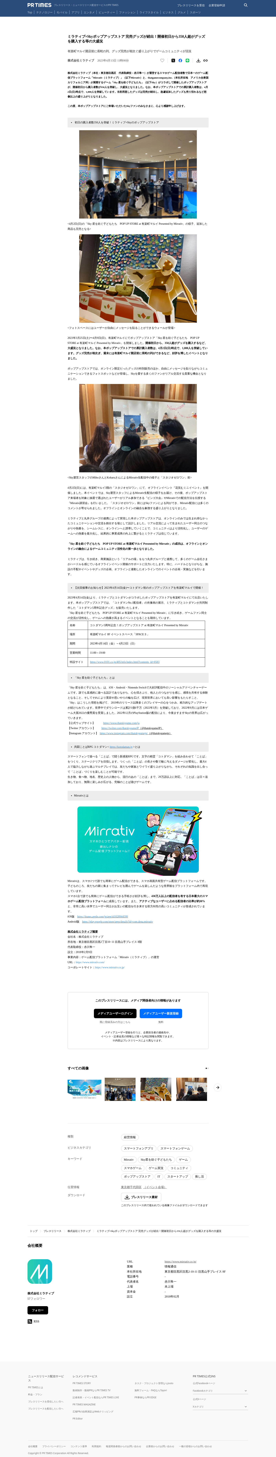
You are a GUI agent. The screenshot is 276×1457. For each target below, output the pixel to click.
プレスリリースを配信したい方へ (45, 1408)
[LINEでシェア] (187, 60)
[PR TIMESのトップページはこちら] (73, 5)
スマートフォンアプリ (138, 1148)
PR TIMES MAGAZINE (84, 1404)
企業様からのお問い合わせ (160, 1446)
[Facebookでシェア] (180, 60)
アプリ (76, 12)
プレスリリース (52, 1231)
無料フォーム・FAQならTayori (151, 1390)
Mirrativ (129, 1159)
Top (30, 12)
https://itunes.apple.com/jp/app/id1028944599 (102, 916)
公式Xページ (199, 1399)
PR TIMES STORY (82, 1383)
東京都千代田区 (131, 1187)
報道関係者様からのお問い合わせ (123, 1446)
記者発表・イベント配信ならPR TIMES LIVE (96, 1397)
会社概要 (33, 1446)
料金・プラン (35, 1394)
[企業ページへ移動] (40, 1272)
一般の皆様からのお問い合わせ (195, 1446)
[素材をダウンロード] (198, 60)
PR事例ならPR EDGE (145, 1397)
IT (159, 1176)
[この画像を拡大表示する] (84, 1089)
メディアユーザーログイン (115, 1013)
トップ (34, 1231)
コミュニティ (179, 1168)
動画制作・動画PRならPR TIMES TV (91, 1390)
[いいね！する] (162, 60)
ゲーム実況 (156, 1168)
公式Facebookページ (204, 1383)
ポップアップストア (137, 1176)
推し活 (199, 1176)
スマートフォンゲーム (175, 1148)
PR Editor (78, 1418)
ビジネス (168, 12)
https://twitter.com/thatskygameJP (120, 728)
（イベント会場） (155, 1187)
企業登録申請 (217, 5)
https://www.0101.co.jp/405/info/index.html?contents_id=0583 (124, 662)
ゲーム (183, 1159)
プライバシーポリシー (54, 1446)
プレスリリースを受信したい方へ (45, 1401)
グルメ (182, 12)
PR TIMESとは (35, 1387)
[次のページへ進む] (218, 1087)
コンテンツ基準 (79, 1446)
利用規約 (96, 1446)
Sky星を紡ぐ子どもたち (156, 1159)
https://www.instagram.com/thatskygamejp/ (124, 733)
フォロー (38, 1310)
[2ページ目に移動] (208, 1068)
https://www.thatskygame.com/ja (121, 723)
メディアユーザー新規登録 (161, 1013)
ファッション (127, 12)
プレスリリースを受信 (191, 5)
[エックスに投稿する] (173, 60)
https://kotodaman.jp (121, 746)
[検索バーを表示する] (245, 5)
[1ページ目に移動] (206, 1068)
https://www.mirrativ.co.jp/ (110, 967)
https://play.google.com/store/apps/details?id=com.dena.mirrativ (117, 921)
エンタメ (89, 12)
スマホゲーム (133, 1168)
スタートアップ (177, 1176)
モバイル (62, 12)
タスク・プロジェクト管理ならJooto (154, 1383)
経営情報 (130, 1137)
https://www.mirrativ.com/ (90, 962)
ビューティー (107, 12)
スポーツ (195, 12)
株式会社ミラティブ (79, 1231)
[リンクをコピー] (205, 60)
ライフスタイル (149, 12)
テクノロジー (44, 12)
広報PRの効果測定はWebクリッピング (93, 1411)
